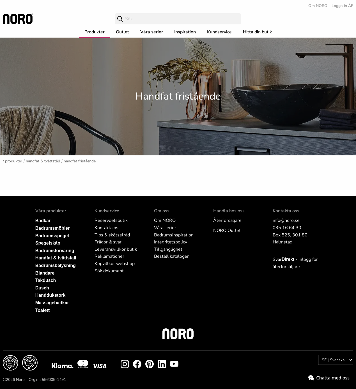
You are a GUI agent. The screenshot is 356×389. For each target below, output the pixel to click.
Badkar (42, 220)
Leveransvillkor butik (116, 249)
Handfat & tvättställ (43, 161)
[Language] (335, 360)
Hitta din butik (257, 32)
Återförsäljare (227, 220)
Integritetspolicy (170, 242)
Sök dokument (109, 271)
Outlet (122, 32)
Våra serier (151, 32)
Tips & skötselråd (112, 235)
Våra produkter (50, 211)
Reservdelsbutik (111, 220)
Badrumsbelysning (55, 265)
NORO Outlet (227, 230)
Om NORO (317, 5)
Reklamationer (109, 256)
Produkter (94, 32)
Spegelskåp (47, 243)
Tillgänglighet (168, 249)
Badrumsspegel (52, 235)
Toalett (42, 310)
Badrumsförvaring (54, 250)
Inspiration (185, 32)
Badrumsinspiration (174, 235)
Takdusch (45, 280)
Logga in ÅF (342, 5)
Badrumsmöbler (52, 228)
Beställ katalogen (172, 256)
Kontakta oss (108, 228)
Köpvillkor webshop (115, 264)
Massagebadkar (52, 302)
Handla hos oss (229, 211)
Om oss (161, 211)
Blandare (44, 273)
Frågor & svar (108, 242)
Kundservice (219, 32)
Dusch (42, 288)
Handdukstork (50, 295)
